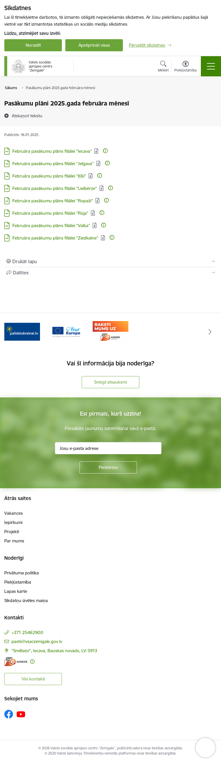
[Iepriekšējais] (11, 332)
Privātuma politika (21, 573)
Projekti (11, 531)
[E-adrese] (15, 661)
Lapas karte (15, 591)
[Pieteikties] (108, 467)
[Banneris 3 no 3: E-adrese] (110, 331)
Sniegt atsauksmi (110, 382)
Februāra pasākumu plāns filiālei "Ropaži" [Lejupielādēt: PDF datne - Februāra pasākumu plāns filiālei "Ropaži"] (52, 200)
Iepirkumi (13, 522)
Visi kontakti (33, 679)
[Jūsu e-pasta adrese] (108, 448)
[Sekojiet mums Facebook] (8, 714)
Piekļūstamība (17, 582)
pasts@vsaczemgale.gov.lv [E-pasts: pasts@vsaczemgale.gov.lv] (37, 641)
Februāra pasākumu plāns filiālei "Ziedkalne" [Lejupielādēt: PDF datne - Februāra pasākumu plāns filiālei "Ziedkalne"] (55, 238)
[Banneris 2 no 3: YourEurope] (66, 331)
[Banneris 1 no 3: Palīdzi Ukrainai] (22, 331)
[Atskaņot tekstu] (27, 115)
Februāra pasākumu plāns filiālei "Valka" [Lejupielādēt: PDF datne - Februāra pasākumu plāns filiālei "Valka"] (51, 225)
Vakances (13, 513)
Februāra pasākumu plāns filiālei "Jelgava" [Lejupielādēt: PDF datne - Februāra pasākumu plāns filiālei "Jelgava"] (53, 163)
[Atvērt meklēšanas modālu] (163, 67)
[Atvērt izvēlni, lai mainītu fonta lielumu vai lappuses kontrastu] (185, 67)
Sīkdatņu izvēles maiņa (26, 600)
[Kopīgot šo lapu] (110, 272)
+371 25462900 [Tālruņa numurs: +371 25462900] (27, 632)
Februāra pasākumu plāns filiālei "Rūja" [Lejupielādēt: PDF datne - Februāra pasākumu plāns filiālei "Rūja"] (50, 213)
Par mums (14, 541)
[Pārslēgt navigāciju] (211, 66)
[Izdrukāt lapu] (110, 261)
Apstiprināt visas (94, 45)
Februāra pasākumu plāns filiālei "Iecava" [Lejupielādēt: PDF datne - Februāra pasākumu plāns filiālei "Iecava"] (52, 151)
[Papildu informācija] (105, 150)
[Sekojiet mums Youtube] (21, 713)
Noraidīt (33, 45)
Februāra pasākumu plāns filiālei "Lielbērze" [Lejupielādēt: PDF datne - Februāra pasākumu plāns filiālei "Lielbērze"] (54, 188)
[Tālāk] (210, 332)
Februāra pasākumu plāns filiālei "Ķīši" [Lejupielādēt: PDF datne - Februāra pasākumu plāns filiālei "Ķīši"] (49, 176)
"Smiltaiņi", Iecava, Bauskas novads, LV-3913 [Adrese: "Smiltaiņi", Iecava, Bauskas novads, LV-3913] (54, 650)
